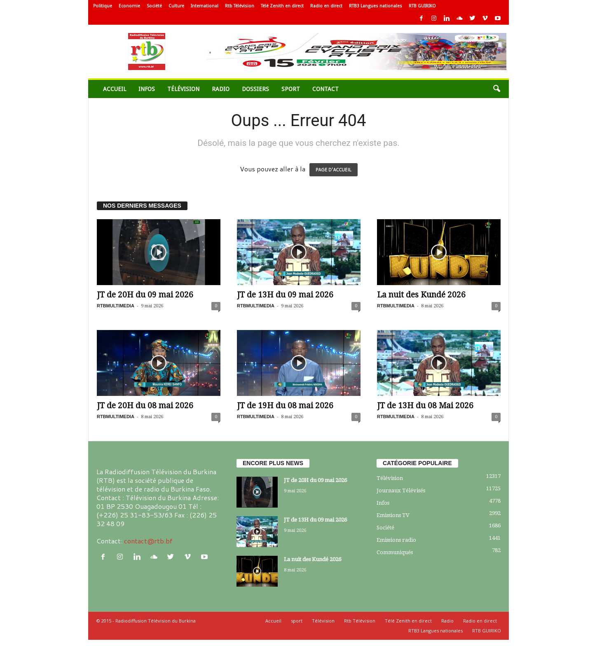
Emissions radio (396, 540)
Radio (220, 89)
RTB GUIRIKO (422, 6)
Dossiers (255, 89)
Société (154, 6)
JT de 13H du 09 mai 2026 (285, 295)
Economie (129, 6)
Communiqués (395, 552)
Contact (325, 89)
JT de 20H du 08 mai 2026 (145, 405)
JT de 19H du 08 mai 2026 (285, 405)
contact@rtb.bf (148, 540)
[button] (496, 89)
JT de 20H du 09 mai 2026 (145, 295)
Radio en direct (326, 6)
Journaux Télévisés (401, 490)
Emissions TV (393, 515)
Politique (102, 6)
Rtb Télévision (239, 6)
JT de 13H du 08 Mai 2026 (425, 405)
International (204, 6)
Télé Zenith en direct (282, 6)
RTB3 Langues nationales (375, 6)
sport (290, 89)
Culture (176, 6)
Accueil (114, 89)
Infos (146, 89)
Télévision (183, 89)
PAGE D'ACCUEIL (333, 169)
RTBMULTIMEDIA (115, 305)
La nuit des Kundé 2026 (421, 295)
